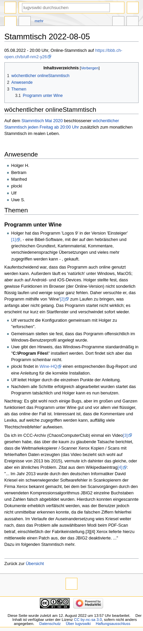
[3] (125, 435)
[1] (13, 239)
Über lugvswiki (78, 624)
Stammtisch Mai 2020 (42, 120)
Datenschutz (50, 624)
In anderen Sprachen (118, 21)
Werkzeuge (132, 21)
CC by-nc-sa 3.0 (88, 620)
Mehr (39, 21)
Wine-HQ (48, 366)
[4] (120, 467)
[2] (62, 299)
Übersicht (35, 563)
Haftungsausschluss (113, 624)
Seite (10, 21)
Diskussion (24, 21)
